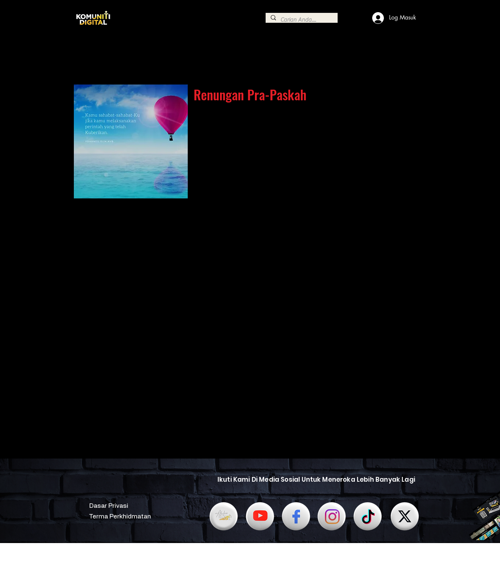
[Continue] (79, 52)
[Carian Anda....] (301, 20)
